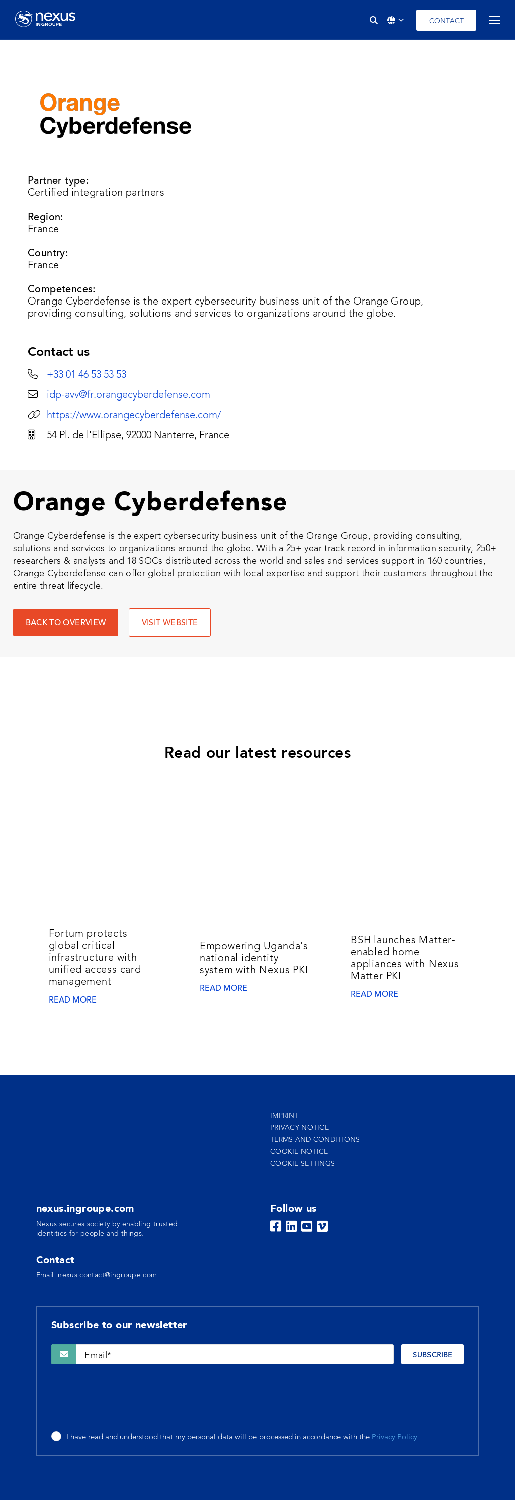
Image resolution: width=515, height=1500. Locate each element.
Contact (446, 21)
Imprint (284, 1115)
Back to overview (66, 623)
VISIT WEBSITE (170, 623)
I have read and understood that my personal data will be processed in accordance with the (241, 1437)
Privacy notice (299, 1127)
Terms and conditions (315, 1139)
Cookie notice (299, 1151)
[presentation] (127, 1398)
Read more (73, 1000)
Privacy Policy (394, 1437)
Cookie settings (302, 1163)
